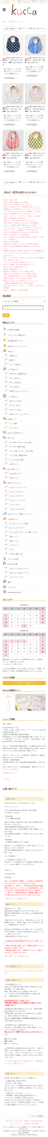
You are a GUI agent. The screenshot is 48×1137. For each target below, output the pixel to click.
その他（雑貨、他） (13, 553)
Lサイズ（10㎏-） (13, 405)
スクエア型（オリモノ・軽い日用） (19, 450)
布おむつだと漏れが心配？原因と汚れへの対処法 (20, 225)
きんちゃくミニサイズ (14, 500)
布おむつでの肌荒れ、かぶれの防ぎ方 (16, 234)
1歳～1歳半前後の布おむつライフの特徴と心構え (20, 276)
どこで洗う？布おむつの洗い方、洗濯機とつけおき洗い (22, 211)
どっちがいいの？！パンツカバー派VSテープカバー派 (22, 228)
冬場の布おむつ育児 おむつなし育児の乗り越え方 (21, 244)
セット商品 (10, 423)
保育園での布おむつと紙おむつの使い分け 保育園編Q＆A (23, 251)
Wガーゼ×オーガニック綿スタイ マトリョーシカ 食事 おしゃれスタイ (13, 109)
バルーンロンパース (13, 576)
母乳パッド (10, 536)
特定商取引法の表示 (37, 1121)
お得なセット (10, 418)
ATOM (37, 1123)
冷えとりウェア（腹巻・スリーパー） (18, 513)
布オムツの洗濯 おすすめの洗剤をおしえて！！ (20, 265)
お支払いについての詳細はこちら (16, 898)
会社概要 (26, 1123)
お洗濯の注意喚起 (11, 329)
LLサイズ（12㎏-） (13, 409)
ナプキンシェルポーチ (14, 508)
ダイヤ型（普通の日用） (15, 446)
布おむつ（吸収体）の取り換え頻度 (15, 290)
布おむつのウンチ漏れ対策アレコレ (15, 267)
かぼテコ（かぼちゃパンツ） (16, 572)
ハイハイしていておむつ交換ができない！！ (18, 262)
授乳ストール (11, 540)
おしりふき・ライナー (14, 527)
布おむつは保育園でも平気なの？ (14, 218)
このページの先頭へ (37, 1116)
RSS (32, 1123)
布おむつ (8, 351)
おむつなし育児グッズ (13, 432)
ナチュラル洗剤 (10, 558)
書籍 (7, 581)
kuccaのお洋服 (10, 563)
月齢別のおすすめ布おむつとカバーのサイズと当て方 (21, 209)
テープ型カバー (10, 369)
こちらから (28, 1093)
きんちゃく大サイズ (13, 491)
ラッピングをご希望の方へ (14, 334)
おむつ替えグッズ (11, 468)
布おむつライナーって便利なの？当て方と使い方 (20, 230)
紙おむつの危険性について (12, 269)
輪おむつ (10, 359)
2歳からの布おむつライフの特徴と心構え (17, 278)
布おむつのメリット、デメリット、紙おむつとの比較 (21, 216)
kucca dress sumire (12, 592)
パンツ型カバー (10, 396)
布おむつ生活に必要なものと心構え (15, 202)
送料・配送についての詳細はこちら (16, 956)
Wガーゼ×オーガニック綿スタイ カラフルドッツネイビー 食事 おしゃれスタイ (13, 61)
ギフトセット (11, 427)
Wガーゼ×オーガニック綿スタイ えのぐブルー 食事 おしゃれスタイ (35, 60)
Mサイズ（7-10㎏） (13, 400)
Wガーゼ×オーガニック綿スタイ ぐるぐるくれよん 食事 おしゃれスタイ (35, 109)
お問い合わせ (9, 1121)
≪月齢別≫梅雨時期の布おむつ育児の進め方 (18, 283)
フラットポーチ (12, 504)
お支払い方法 (19, 1121)
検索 (6, 315)
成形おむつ (10, 355)
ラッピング (9, 586)
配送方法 (27, 1121)
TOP (4, 21)
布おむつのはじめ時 (10, 200)
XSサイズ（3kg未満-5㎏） (16, 373)
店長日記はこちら (9, 773)
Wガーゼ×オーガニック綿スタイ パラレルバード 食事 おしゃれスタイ (35, 155)
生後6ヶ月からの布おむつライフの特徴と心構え (20, 274)
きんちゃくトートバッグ (15, 487)
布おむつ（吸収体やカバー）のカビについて (18, 214)
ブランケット (11, 544)
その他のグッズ (13, 21)
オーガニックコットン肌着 (16, 523)
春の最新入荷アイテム (13, 340)
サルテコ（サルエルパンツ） (16, 568)
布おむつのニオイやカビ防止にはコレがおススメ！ (21, 281)
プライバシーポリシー (16, 1123)
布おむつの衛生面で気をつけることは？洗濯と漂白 (21, 232)
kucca (7, 779)
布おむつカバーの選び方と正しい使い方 (17, 204)
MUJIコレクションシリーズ (14, 345)
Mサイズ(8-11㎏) (12, 382)
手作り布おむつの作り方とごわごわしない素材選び (21, 223)
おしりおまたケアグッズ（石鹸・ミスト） (21, 531)
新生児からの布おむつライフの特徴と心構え (18, 272)
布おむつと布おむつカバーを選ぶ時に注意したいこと (21, 207)
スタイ (22, 21)
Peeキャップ (11, 477)
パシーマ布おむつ (13, 364)
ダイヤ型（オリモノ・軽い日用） (18, 442)
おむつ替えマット (13, 473)
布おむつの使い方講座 (11, 241)
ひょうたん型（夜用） (14, 459)
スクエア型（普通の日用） (16, 455)
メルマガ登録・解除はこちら (24, 683)
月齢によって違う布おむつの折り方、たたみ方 (19, 221)
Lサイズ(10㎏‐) (12, 386)
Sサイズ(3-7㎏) (12, 377)
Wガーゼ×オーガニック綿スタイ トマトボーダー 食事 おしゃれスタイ (13, 155)
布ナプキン (9, 437)
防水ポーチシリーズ (12, 482)
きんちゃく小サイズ (13, 495)
